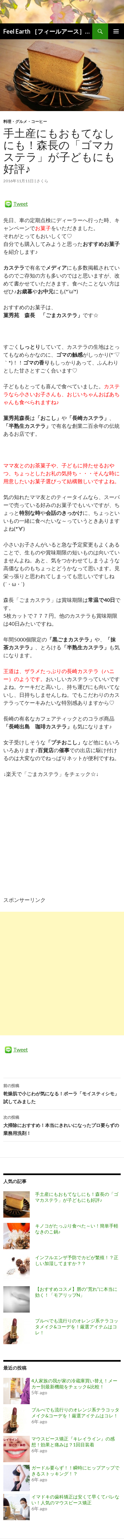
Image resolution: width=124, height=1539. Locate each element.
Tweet (20, 203)
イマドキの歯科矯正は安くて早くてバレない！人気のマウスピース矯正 (75, 1499)
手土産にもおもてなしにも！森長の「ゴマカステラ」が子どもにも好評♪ (76, 1197)
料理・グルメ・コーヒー (25, 121)
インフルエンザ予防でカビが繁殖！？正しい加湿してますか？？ (76, 1260)
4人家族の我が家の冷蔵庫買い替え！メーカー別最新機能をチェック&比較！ (74, 1383)
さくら (42, 180)
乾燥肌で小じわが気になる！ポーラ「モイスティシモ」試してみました (62, 1093)
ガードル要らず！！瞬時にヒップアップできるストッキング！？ (75, 1470)
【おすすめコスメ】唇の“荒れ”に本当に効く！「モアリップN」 (76, 1292)
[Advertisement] (62, 973)
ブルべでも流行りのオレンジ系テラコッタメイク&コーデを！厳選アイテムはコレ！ (76, 1326)
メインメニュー (116, 31)
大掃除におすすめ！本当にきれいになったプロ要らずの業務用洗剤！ (62, 1124)
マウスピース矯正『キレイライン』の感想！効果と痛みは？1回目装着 (73, 1441)
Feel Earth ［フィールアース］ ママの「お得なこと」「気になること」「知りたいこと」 (47, 31)
